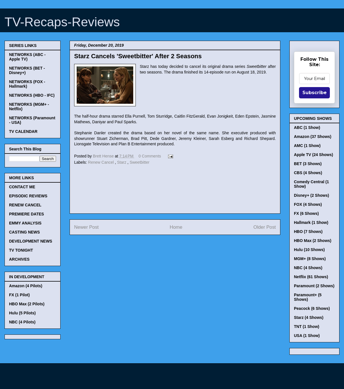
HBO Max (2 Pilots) (26, 304)
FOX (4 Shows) (308, 204)
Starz (122, 162)
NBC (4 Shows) (308, 267)
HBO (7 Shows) (308, 231)
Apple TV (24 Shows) (313, 154)
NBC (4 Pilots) (22, 322)
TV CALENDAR (23, 131)
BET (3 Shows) (308, 163)
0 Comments (150, 156)
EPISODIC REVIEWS (28, 196)
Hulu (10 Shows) (309, 249)
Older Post (264, 227)
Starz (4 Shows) (308, 317)
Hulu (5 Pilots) (22, 313)
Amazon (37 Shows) (312, 136)
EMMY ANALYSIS (25, 223)
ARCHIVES (19, 259)
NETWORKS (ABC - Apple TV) (27, 56)
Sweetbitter (139, 162)
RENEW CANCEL (25, 205)
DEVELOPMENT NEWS (30, 241)
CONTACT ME (22, 187)
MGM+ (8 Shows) (310, 258)
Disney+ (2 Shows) (311, 195)
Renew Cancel (101, 162)
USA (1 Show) (307, 335)
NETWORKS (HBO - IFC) (32, 95)
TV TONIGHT (21, 250)
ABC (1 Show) (307, 127)
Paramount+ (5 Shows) (308, 297)
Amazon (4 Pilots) (25, 286)
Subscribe (314, 92)
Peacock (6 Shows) (312, 308)
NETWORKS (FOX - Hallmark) (27, 83)
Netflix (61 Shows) (311, 277)
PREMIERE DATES (26, 214)
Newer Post (86, 227)
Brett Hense (104, 156)
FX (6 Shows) (306, 213)
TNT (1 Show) (306, 326)
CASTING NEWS (24, 232)
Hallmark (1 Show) (311, 222)
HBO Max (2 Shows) (312, 240)
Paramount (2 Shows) (314, 286)
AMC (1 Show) (307, 145)
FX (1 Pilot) (19, 295)
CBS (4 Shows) (308, 172)
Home (176, 227)
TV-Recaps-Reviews (62, 22)
